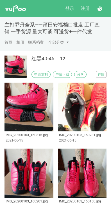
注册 (85, 8)
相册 (20, 42)
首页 (8, 42)
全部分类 (56, 42)
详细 (101, 74)
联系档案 (36, 42)
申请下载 (62, 74)
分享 (80, 74)
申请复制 (41, 74)
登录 (69, 8)
